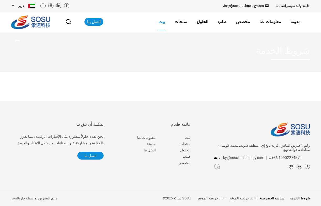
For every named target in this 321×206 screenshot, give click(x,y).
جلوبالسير (18, 198)
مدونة (151, 144)
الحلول (185, 150)
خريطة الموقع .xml (242, 198)
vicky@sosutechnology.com (243, 6)
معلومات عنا (146, 137)
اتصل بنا (293, 6)
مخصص (184, 163)
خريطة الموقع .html (212, 198)
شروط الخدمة (299, 198)
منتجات (184, 144)
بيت (187, 137)
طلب (186, 156)
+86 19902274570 (286, 158)
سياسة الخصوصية (272, 198)
